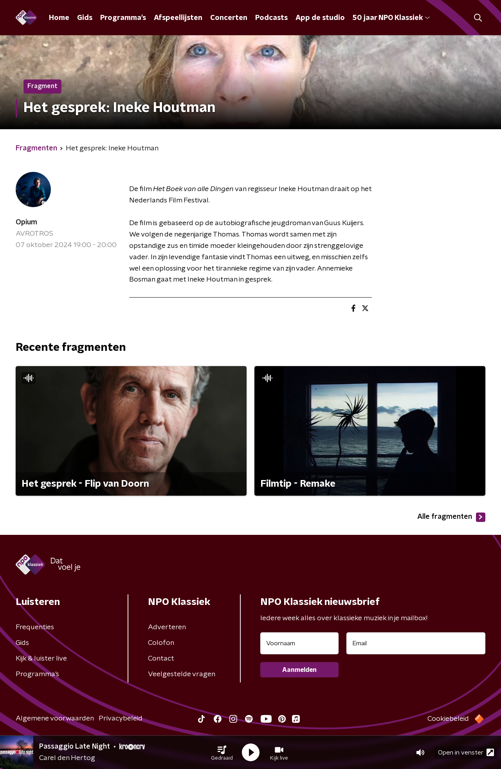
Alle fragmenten (451, 517)
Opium (26, 222)
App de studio (320, 18)
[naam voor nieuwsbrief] (299, 643)
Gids (84, 18)
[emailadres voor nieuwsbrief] (415, 643)
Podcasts (271, 18)
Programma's (123, 18)
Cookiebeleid (448, 718)
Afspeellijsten (178, 18)
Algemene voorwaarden (55, 718)
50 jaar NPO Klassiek (391, 18)
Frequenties (35, 627)
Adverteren (167, 627)
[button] (221, 752)
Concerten (228, 18)
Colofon (161, 642)
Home (59, 18)
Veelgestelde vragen (181, 674)
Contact (161, 658)
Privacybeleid (120, 718)
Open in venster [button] (466, 752)
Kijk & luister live (41, 658)
